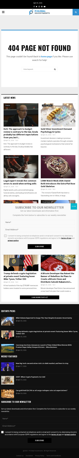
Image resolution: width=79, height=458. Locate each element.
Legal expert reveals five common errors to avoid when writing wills (20, 182)
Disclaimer (29, 456)
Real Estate (8, 202)
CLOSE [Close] (74, 206)
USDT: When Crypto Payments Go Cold (30, 377)
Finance (7, 105)
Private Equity (46, 202)
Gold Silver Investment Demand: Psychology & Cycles (56, 130)
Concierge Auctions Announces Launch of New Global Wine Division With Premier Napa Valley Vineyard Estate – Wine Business (44, 346)
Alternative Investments (12, 157)
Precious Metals (47, 105)
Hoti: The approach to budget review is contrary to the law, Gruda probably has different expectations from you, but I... (21, 133)
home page (46, 56)
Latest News (9, 97)
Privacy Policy (39, 456)
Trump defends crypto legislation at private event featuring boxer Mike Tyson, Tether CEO (20, 276)
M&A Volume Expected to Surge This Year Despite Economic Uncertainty (44, 318)
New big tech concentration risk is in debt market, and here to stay (42, 363)
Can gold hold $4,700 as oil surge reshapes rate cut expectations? (41, 390)
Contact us (19, 456)
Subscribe (39, 440)
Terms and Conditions (53, 456)
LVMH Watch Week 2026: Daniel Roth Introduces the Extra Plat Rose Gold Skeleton (58, 183)
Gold (44, 157)
